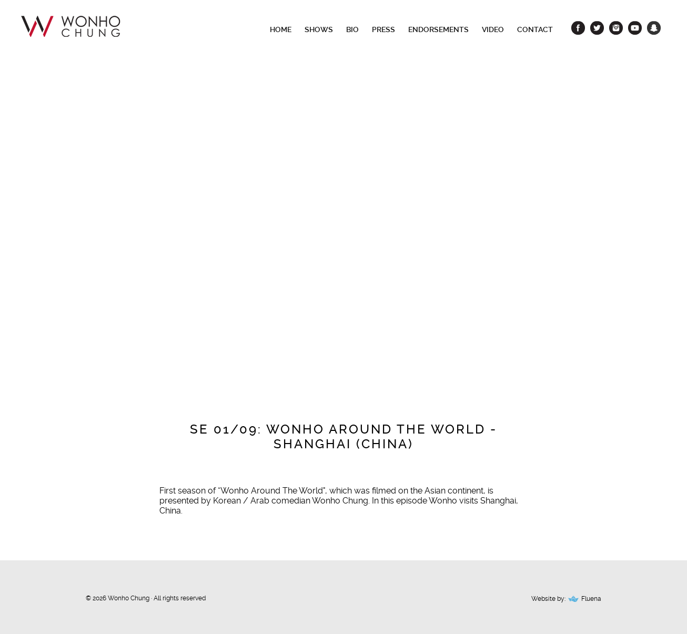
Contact (535, 29)
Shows (319, 29)
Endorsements (438, 29)
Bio (352, 29)
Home (280, 29)
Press (383, 29)
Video (493, 29)
